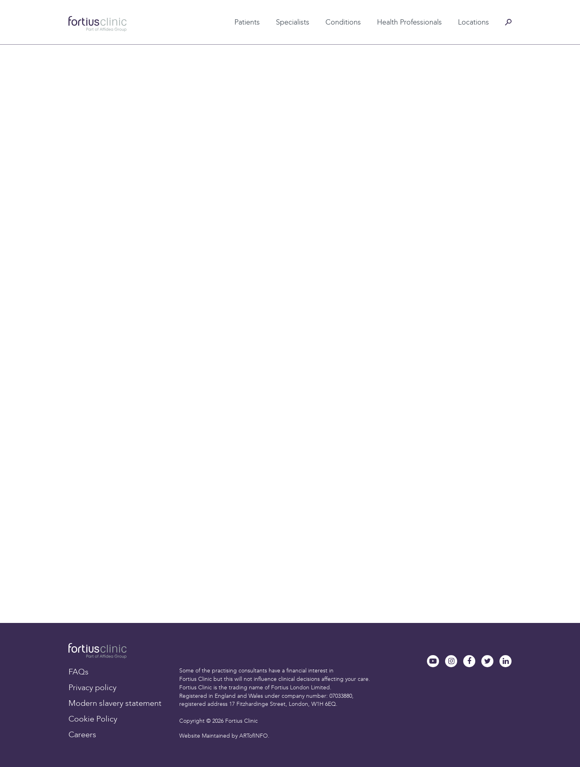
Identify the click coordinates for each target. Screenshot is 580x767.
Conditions (343, 22)
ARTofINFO (253, 735)
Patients (247, 22)
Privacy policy (92, 687)
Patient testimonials (233, 9)
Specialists (292, 22)
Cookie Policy (92, 719)
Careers (82, 734)
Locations (473, 22)
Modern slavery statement (115, 703)
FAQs (78, 671)
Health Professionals (409, 22)
